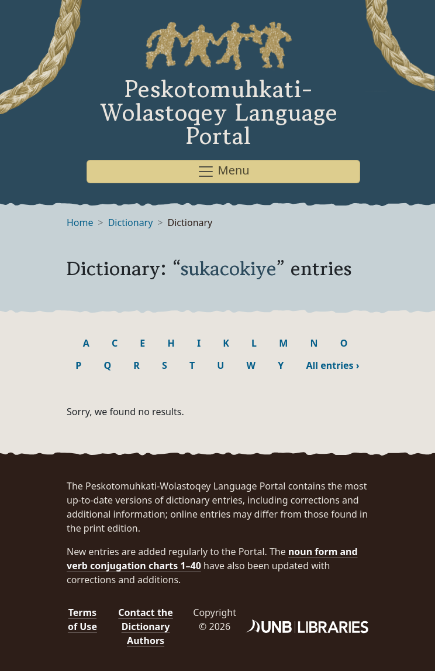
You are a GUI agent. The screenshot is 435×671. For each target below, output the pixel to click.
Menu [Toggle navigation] (223, 171)
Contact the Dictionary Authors (145, 626)
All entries (332, 365)
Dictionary (130, 222)
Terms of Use (82, 619)
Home (80, 222)
